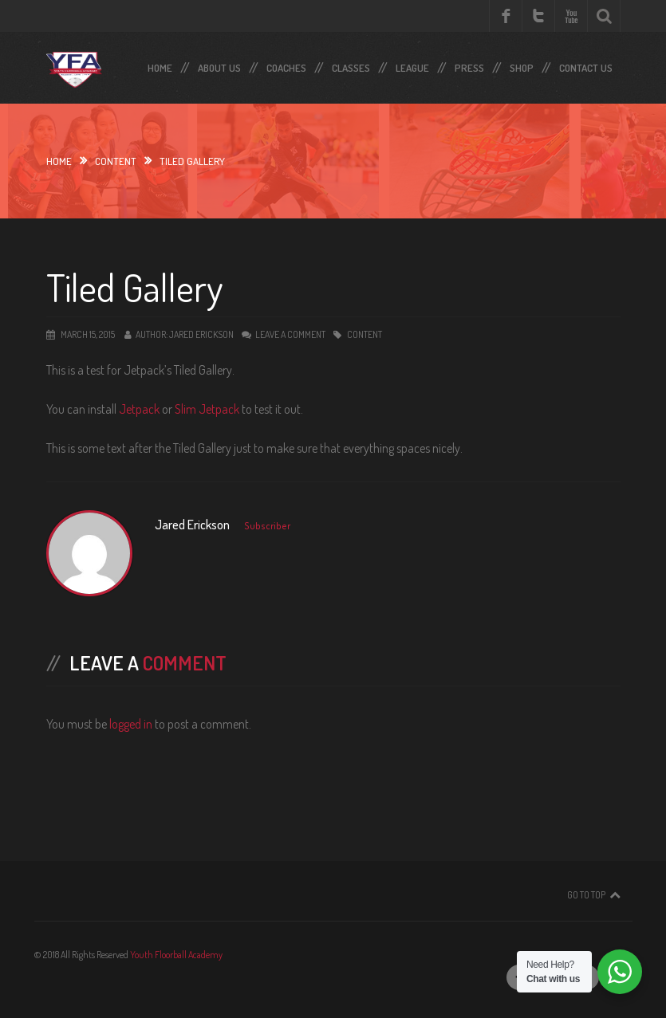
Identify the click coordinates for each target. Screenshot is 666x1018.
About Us (219, 64)
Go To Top (586, 895)
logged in (130, 724)
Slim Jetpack (207, 409)
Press (469, 64)
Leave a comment (290, 334)
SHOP (522, 64)
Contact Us (586, 64)
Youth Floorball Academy (176, 955)
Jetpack (139, 409)
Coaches (286, 64)
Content (115, 161)
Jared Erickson (201, 334)
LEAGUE (412, 64)
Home (160, 64)
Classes (351, 64)
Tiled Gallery (134, 287)
